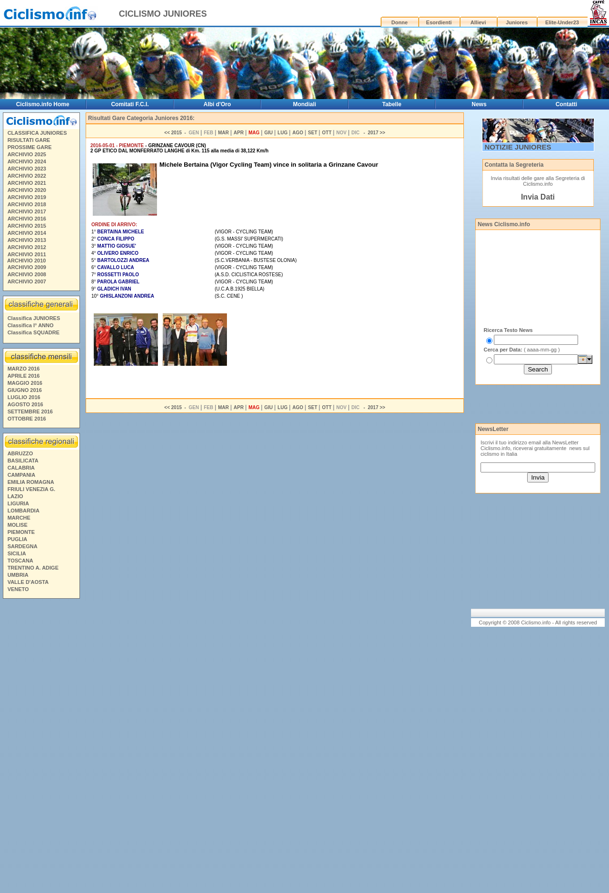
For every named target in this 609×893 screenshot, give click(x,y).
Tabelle (391, 104)
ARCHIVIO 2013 (27, 240)
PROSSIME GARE (30, 147)
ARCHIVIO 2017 (27, 211)
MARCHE (19, 518)
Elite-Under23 (562, 22)
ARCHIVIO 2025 (27, 154)
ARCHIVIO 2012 (27, 247)
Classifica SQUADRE (33, 332)
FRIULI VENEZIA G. (31, 489)
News (478, 104)
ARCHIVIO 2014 (27, 233)
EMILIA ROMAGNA (31, 482)
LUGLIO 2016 (24, 397)
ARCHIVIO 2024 (27, 161)
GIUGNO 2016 (25, 390)
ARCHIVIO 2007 (27, 281)
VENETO (18, 589)
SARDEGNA (23, 546)
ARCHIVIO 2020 (27, 190)
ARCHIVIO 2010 (26, 260)
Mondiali (304, 104)
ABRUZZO (20, 453)
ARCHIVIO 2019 (27, 197)
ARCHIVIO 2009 (27, 267)
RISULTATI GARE (29, 140)
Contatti (566, 104)
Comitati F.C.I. (129, 104)
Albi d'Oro (217, 104)
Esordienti (439, 22)
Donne (400, 22)
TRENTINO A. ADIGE (33, 568)
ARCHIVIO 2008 (27, 274)
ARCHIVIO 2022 (27, 176)
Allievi (478, 22)
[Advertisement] (41, 747)
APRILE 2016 (24, 376)
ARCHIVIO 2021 (27, 183)
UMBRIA (18, 575)
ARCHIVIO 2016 (27, 218)
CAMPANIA (21, 475)
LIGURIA (18, 503)
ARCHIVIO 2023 (27, 168)
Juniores (517, 22)
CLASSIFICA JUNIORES (37, 133)
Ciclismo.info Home (42, 104)
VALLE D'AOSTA (28, 582)
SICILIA (17, 553)
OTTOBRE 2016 (27, 418)
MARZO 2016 (24, 368)
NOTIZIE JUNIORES (518, 147)
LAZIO (15, 496)
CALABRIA (21, 468)
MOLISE (18, 525)
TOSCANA (20, 560)
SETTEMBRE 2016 (30, 411)
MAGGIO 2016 (25, 383)
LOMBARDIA (23, 510)
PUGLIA (18, 539)
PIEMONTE (21, 532)
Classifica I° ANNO (31, 325)
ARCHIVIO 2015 (27, 226)
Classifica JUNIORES (34, 318)
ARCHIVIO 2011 (27, 254)
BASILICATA (23, 460)
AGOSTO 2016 (25, 404)
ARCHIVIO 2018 (27, 204)
